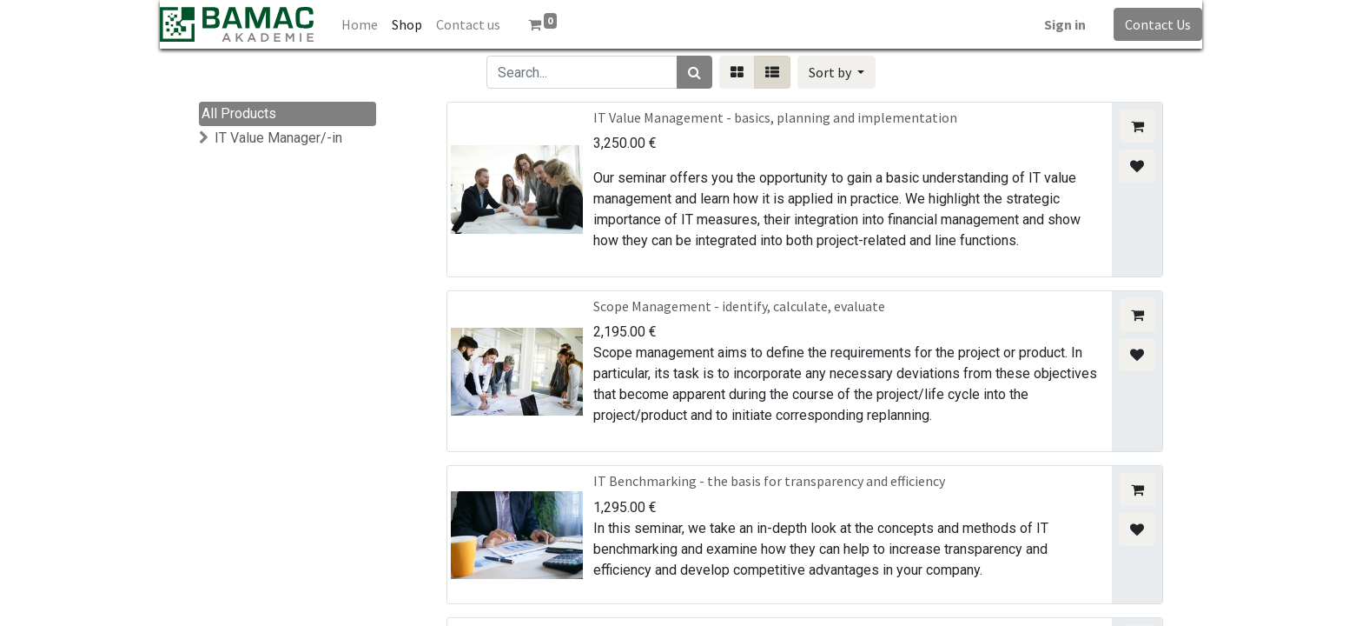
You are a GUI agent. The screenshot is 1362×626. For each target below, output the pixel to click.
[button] (836, 72)
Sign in (1065, 24)
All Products (239, 113)
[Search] (694, 72)
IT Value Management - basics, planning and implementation (775, 117)
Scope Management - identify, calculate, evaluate (739, 306)
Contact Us (1158, 24)
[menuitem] (359, 24)
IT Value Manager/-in (278, 138)
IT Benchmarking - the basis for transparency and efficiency (769, 480)
